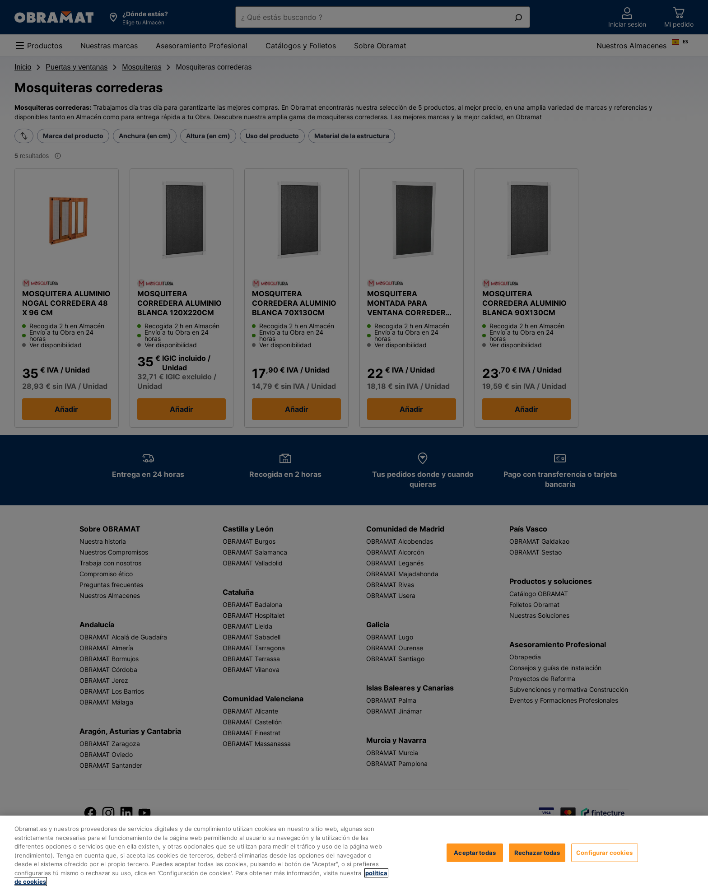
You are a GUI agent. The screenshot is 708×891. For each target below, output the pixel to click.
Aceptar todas (475, 852)
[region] (354, 853)
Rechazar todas (537, 852)
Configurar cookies (604, 852)
